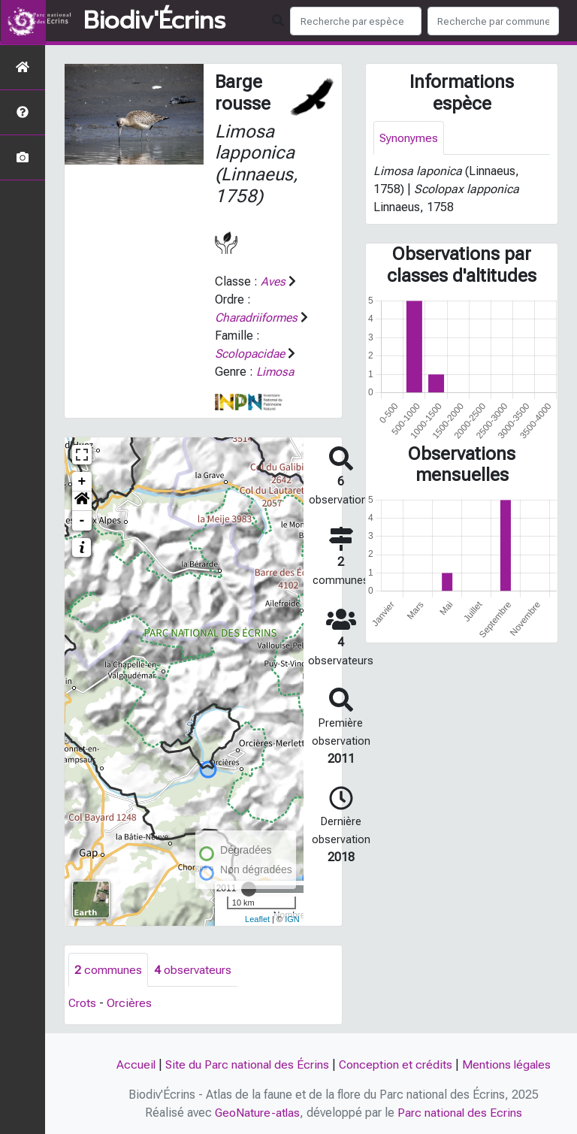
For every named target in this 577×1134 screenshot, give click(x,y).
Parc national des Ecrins (461, 1112)
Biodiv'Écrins (154, 21)
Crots (82, 1003)
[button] (82, 501)
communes (108, 970)
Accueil (134, 1064)
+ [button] (82, 482)
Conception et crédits (396, 1064)
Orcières (130, 1003)
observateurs (192, 970)
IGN (292, 919)
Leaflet (257, 919)
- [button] (82, 521)
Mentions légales (508, 1064)
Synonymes (409, 138)
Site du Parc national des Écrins (246, 1064)
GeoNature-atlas (257, 1112)
